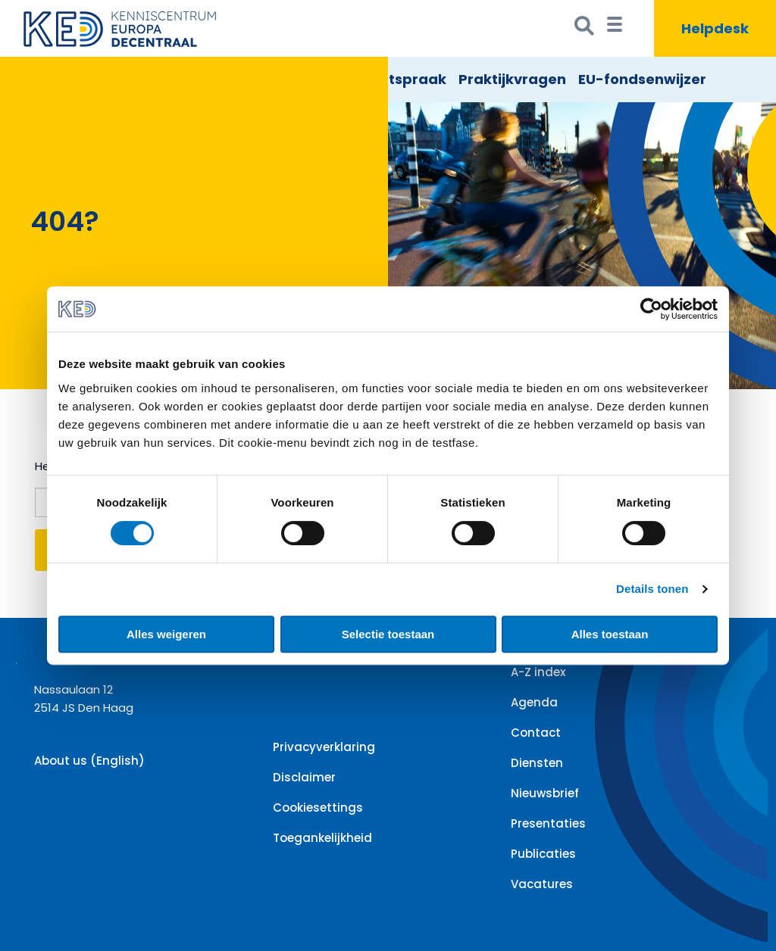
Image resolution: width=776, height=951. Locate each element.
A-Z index (538, 672)
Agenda (534, 702)
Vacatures (542, 884)
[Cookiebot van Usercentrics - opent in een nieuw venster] (651, 309)
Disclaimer (304, 777)
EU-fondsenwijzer (642, 79)
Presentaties (548, 823)
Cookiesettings (318, 807)
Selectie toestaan (388, 634)
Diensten (537, 763)
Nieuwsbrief (545, 793)
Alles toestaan (610, 634)
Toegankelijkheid (322, 838)
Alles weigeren (166, 634)
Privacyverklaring (324, 747)
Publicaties (543, 854)
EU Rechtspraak (389, 79)
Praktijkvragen (512, 79)
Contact (536, 733)
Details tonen (652, 588)
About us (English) (89, 761)
